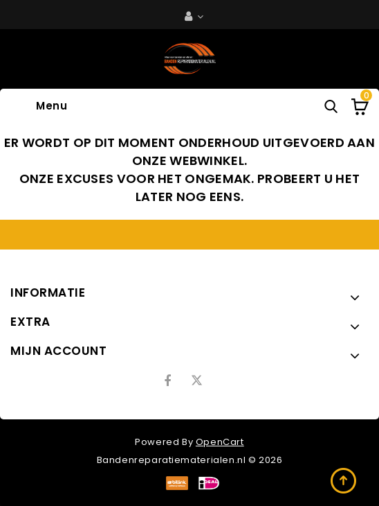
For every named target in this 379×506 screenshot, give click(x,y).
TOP (344, 482)
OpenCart (220, 441)
